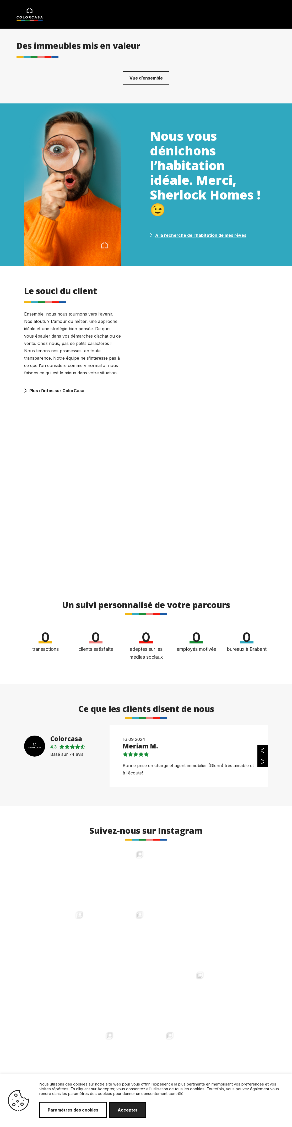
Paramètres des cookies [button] (73, 1110)
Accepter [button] (128, 1110)
